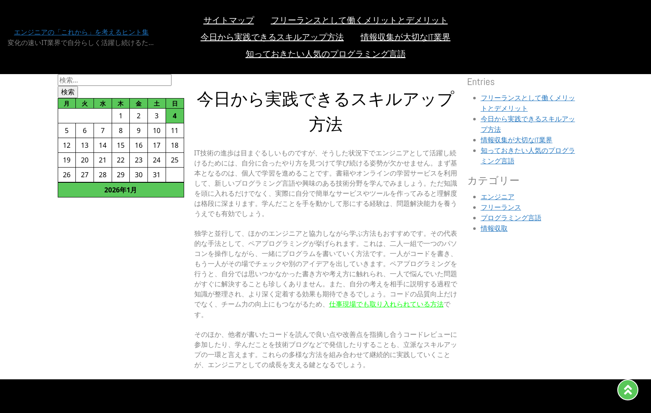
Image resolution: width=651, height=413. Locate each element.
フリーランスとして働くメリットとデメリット (359, 20)
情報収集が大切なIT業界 (405, 37)
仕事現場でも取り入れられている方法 (386, 304)
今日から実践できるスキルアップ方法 (272, 37)
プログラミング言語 (511, 217)
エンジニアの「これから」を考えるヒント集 (81, 32)
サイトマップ (229, 20)
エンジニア (497, 196)
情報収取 (494, 228)
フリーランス (501, 207)
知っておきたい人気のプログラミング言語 (326, 53)
